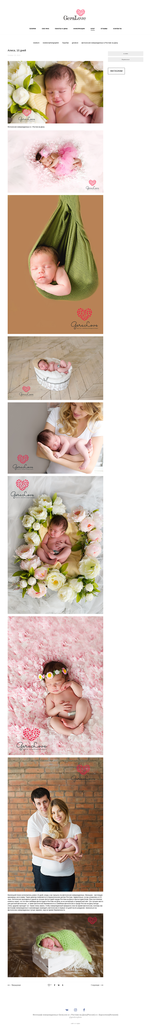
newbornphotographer (51, 43)
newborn (36, 43)
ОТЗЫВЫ (104, 28)
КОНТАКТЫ (117, 28)
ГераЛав (65, 43)
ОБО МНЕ (45, 28)
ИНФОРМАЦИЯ (79, 28)
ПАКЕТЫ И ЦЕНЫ (61, 28)
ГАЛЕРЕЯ (32, 28)
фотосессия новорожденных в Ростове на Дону (100, 43)
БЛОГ (93, 28)
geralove (75, 43)
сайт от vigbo (75, 1023)
